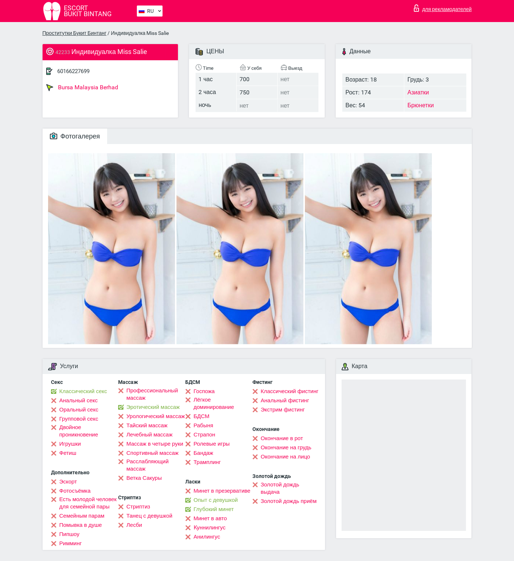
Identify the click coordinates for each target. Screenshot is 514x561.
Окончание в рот (282, 438)
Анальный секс (78, 400)
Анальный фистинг (285, 400)
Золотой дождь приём (289, 501)
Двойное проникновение (78, 431)
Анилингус (207, 536)
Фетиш (68, 453)
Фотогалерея (75, 136)
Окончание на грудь (286, 447)
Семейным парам (82, 516)
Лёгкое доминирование (214, 403)
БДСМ (201, 416)
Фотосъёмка (75, 491)
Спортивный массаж (153, 453)
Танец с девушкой (149, 516)
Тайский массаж (147, 425)
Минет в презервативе (222, 491)
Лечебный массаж (150, 434)
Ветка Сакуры (144, 478)
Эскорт (68, 481)
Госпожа (204, 391)
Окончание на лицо (285, 456)
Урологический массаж (156, 416)
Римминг (70, 543)
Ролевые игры (212, 443)
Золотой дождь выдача (280, 488)
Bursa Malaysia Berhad (82, 87)
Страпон (204, 434)
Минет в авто (210, 518)
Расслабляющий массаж (148, 465)
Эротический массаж (153, 407)
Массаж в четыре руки (155, 443)
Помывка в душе (80, 525)
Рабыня (204, 425)
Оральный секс (78, 409)
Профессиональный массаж (152, 394)
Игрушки (70, 443)
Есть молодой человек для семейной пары (88, 503)
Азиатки (418, 92)
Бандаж (204, 453)
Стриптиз (138, 506)
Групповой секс (78, 419)
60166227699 (73, 71)
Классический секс (83, 391)
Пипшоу (69, 534)
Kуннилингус (210, 527)
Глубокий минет (214, 509)
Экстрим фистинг (283, 409)
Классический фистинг (289, 391)
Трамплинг (207, 462)
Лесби (134, 525)
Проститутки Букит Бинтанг (75, 33)
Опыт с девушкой (216, 500)
